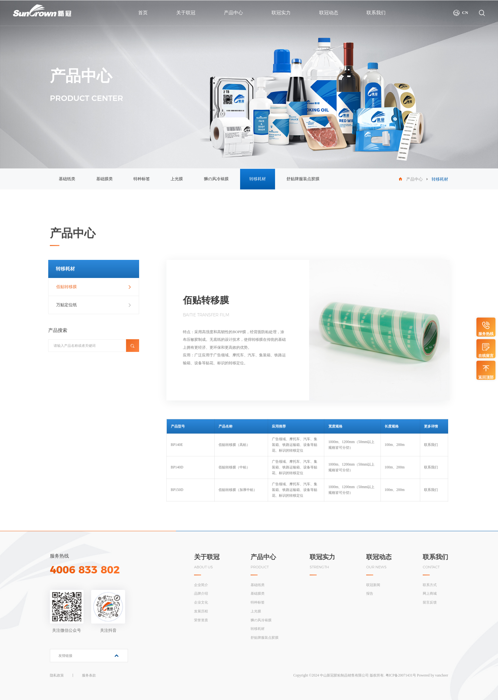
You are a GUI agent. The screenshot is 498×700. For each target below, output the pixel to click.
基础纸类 (67, 178)
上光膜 (177, 178)
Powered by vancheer (432, 675)
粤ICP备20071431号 (401, 675)
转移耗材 (257, 178)
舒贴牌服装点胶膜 (303, 178)
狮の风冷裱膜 (216, 178)
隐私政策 (57, 675)
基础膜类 (104, 178)
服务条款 (89, 675)
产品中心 (414, 179)
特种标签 (141, 178)
